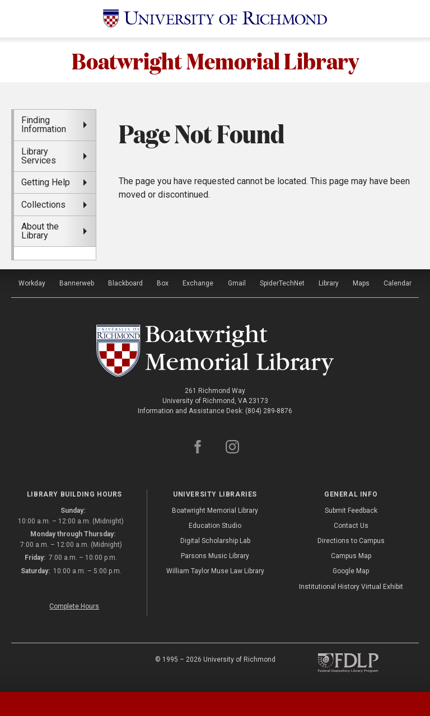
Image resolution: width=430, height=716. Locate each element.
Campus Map (351, 556)
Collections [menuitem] (43, 204)
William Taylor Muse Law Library (215, 571)
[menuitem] (55, 253)
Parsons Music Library (215, 556)
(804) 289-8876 (268, 411)
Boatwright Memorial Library (215, 59)
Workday (31, 283)
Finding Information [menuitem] (43, 124)
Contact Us (351, 526)
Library (329, 283)
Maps (361, 283)
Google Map (351, 571)
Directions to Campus (351, 541)
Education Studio (215, 526)
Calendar (398, 283)
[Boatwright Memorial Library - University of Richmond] (215, 351)
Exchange (198, 283)
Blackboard (125, 283)
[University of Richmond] (215, 19)
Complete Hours (74, 606)
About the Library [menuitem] (40, 231)
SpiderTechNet (282, 283)
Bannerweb (76, 283)
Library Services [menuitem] (38, 156)
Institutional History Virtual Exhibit (351, 587)
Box (163, 283)
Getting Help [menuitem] (45, 182)
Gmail (237, 283)
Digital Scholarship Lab (215, 541)
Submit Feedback (351, 510)
